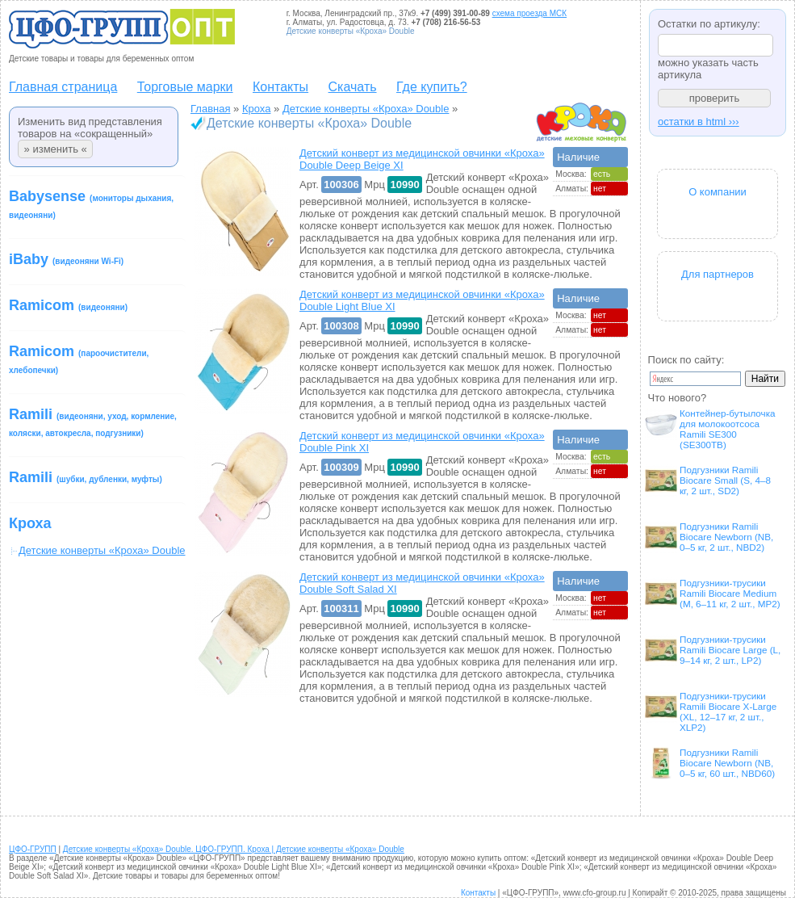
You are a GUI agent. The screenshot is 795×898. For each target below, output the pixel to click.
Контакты (280, 87)
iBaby (66, 259)
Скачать (352, 87)
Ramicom (68, 305)
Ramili (93, 422)
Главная (210, 109)
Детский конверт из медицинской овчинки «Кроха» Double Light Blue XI (422, 300)
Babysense (91, 204)
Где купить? (431, 87)
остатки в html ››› (698, 121)
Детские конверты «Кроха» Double (366, 109)
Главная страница (63, 87)
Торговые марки (185, 87)
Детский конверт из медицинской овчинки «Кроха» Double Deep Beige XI (422, 159)
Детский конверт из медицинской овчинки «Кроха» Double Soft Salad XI (422, 583)
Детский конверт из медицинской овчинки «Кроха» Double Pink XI (422, 442)
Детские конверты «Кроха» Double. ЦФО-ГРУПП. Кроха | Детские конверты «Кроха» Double (233, 849)
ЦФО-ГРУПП (32, 849)
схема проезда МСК (529, 13)
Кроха (30, 523)
